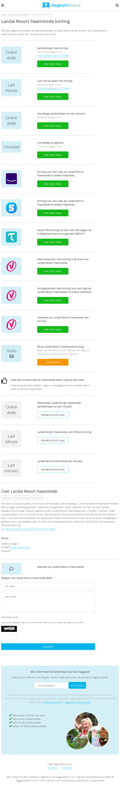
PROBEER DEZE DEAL (53, 414)
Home (4, 14)
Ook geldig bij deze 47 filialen (53, 55)
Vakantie (6, 497)
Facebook (53, 767)
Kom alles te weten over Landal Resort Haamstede (28, 528)
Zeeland (37, 497)
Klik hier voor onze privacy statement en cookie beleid (75, 780)
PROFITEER (52, 362)
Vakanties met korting (18, 14)
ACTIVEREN (77, 685)
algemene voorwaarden (78, 702)
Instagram (67, 767)
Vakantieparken (22, 497)
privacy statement (51, 702)
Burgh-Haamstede (20, 547)
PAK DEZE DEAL (53, 63)
